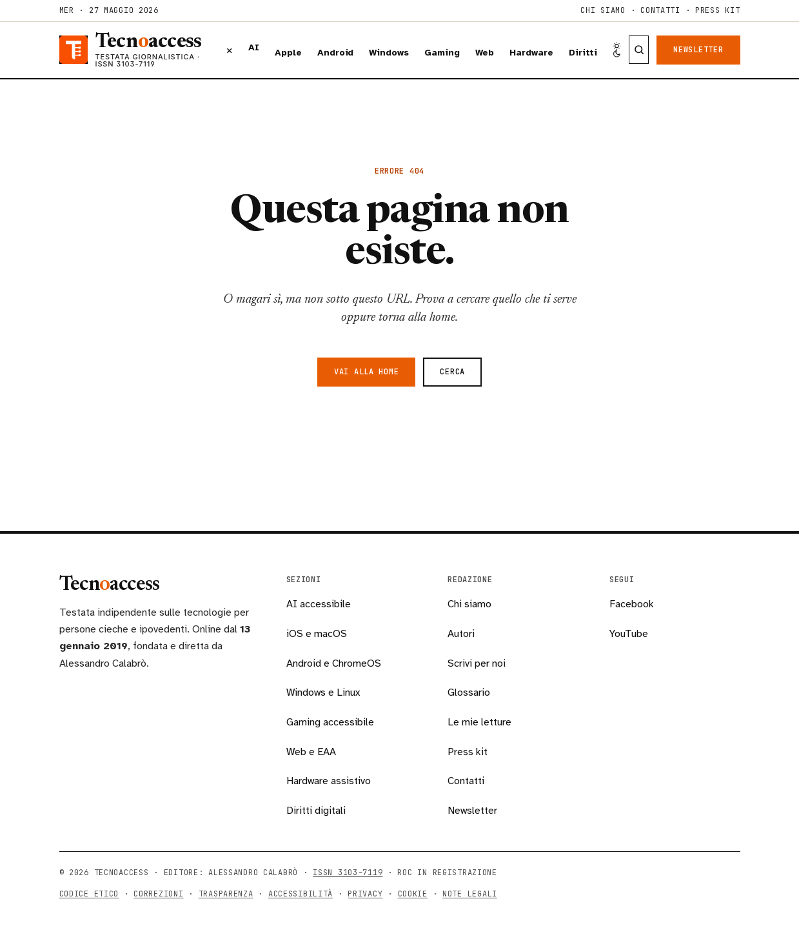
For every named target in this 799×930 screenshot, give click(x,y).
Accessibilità (300, 894)
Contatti (660, 10)
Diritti (583, 52)
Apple (288, 52)
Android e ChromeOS (333, 663)
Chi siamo (602, 10)
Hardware (531, 52)
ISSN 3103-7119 (347, 872)
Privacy (365, 894)
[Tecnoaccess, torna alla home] (135, 50)
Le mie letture (479, 722)
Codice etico (89, 894)
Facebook (631, 604)
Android (335, 52)
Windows (389, 52)
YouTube (628, 633)
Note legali (469, 894)
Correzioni (158, 894)
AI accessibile (318, 604)
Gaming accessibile (330, 722)
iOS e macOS (316, 633)
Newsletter (698, 50)
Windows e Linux (323, 692)
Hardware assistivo (328, 780)
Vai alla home (366, 372)
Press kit (717, 10)
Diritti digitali (316, 810)
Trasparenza (226, 894)
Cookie (413, 894)
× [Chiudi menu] (229, 50)
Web (485, 52)
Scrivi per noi (477, 663)
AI (253, 47)
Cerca (452, 372)
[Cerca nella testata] (639, 49)
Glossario (469, 692)
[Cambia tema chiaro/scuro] (617, 50)
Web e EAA (311, 751)
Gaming (442, 52)
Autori (461, 633)
